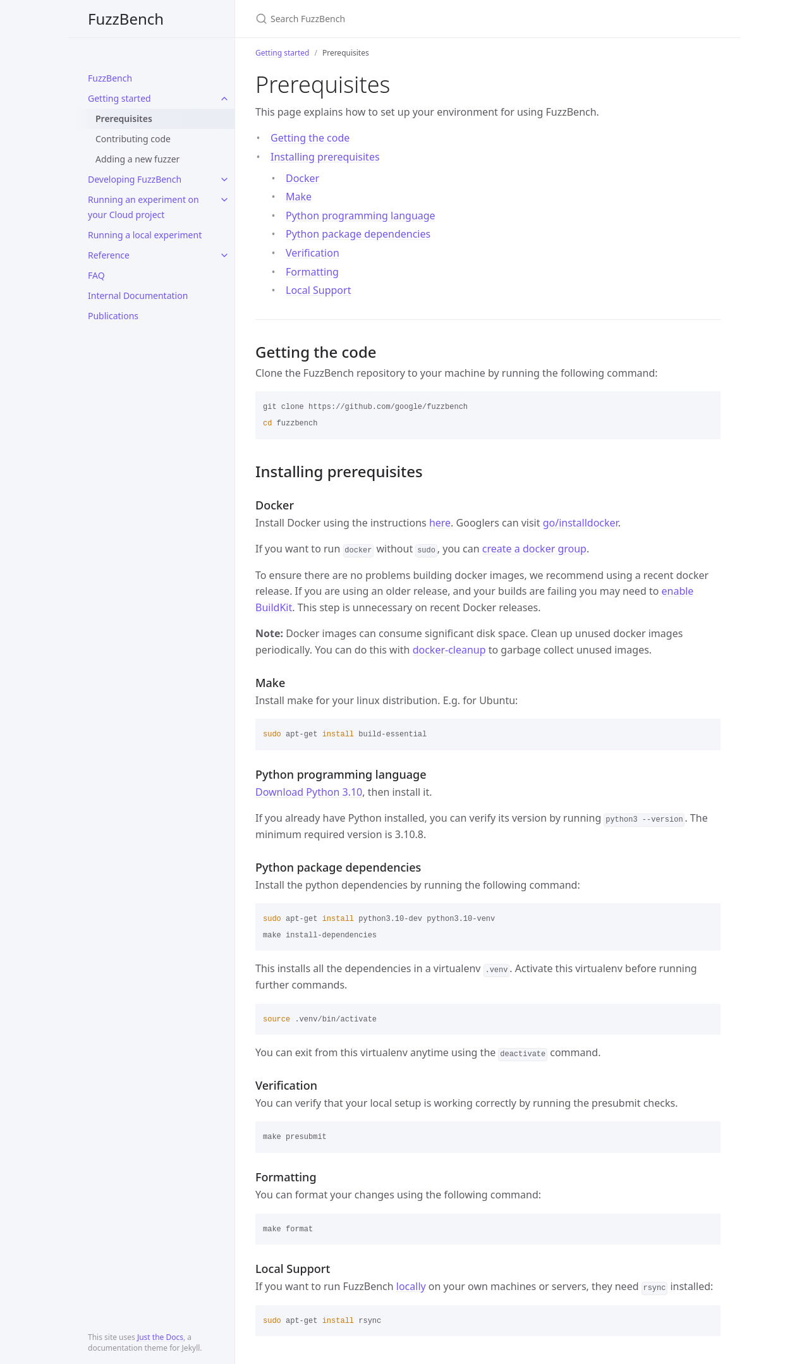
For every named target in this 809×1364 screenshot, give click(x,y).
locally (411, 1286)
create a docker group (534, 549)
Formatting (312, 272)
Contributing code (133, 139)
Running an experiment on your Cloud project (143, 207)
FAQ (96, 275)
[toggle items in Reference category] (224, 255)
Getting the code (310, 138)
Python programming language (360, 215)
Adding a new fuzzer (137, 159)
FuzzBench (126, 18)
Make (299, 197)
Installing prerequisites (325, 157)
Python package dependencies (358, 234)
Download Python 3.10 (308, 792)
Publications (113, 316)
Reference (109, 255)
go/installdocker (580, 523)
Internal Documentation (138, 295)
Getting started (119, 98)
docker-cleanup (449, 650)
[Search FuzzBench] (404, 18)
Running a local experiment (145, 235)
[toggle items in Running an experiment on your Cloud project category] (224, 200)
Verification (312, 253)
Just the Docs (160, 1337)
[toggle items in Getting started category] (224, 98)
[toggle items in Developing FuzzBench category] (224, 179)
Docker (302, 178)
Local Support (318, 290)
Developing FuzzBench (134, 179)
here (440, 523)
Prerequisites (123, 119)
